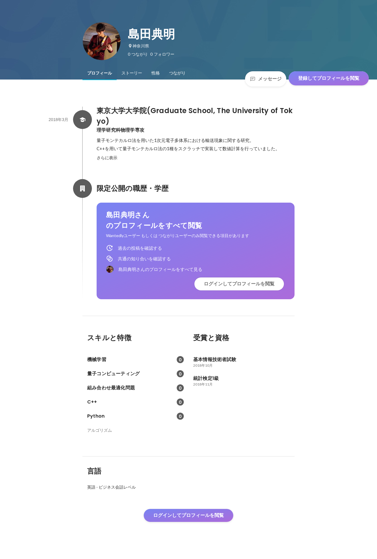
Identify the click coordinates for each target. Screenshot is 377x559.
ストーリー (131, 73)
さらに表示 (107, 158)
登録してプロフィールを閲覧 (328, 78)
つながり (177, 73)
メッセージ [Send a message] (266, 78)
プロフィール (99, 73)
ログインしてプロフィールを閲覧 (239, 283)
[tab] (99, 73)
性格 (155, 73)
